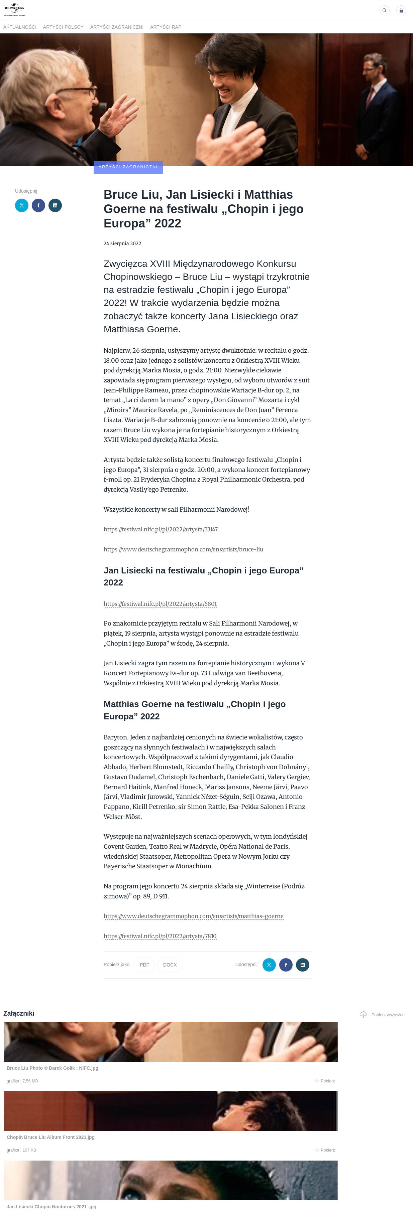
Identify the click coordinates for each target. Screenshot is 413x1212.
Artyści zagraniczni (116, 27)
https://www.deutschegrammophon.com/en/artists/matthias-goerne (203, 877)
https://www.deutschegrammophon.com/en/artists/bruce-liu (192, 510)
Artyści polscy (63, 27)
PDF (144, 925)
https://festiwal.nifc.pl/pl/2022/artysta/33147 (168, 490)
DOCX (170, 925)
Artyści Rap (165, 27)
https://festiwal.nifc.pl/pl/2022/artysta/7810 (167, 897)
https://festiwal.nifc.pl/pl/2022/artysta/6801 (167, 564)
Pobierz (87, 1042)
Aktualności (19, 27)
